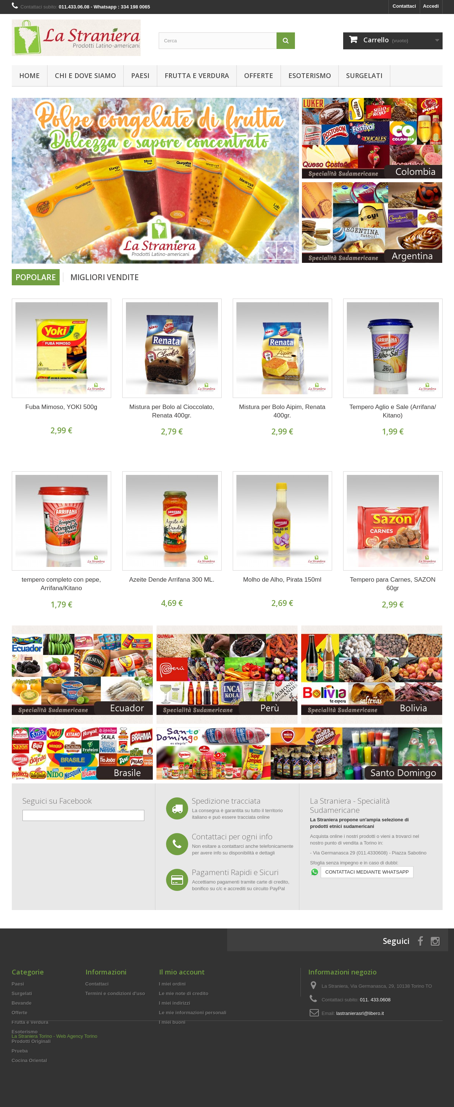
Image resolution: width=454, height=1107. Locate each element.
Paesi (140, 75)
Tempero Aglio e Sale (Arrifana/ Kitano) (392, 411)
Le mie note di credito (183, 993)
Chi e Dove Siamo (85, 75)
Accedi (431, 6)
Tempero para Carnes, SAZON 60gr (392, 584)
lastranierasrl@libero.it (360, 1013)
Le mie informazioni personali (192, 1012)
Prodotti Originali (31, 1041)
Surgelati (364, 75)
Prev (267, 250)
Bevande (22, 1003)
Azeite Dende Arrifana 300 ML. (172, 579)
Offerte (258, 75)
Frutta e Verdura (197, 75)
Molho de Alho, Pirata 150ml (282, 579)
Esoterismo (309, 75)
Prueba (20, 1051)
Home (29, 75)
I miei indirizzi (174, 1003)
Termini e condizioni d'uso (115, 993)
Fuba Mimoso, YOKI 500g (61, 406)
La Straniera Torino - (33, 1087)
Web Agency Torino (77, 1087)
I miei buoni (172, 1022)
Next (285, 250)
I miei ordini (172, 984)
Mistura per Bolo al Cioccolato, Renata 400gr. (171, 411)
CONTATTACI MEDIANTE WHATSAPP (367, 872)
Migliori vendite (104, 277)
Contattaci (404, 6)
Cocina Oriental (29, 1060)
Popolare (35, 277)
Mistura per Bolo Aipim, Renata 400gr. (282, 411)
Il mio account (182, 971)
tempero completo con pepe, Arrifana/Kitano (61, 584)
